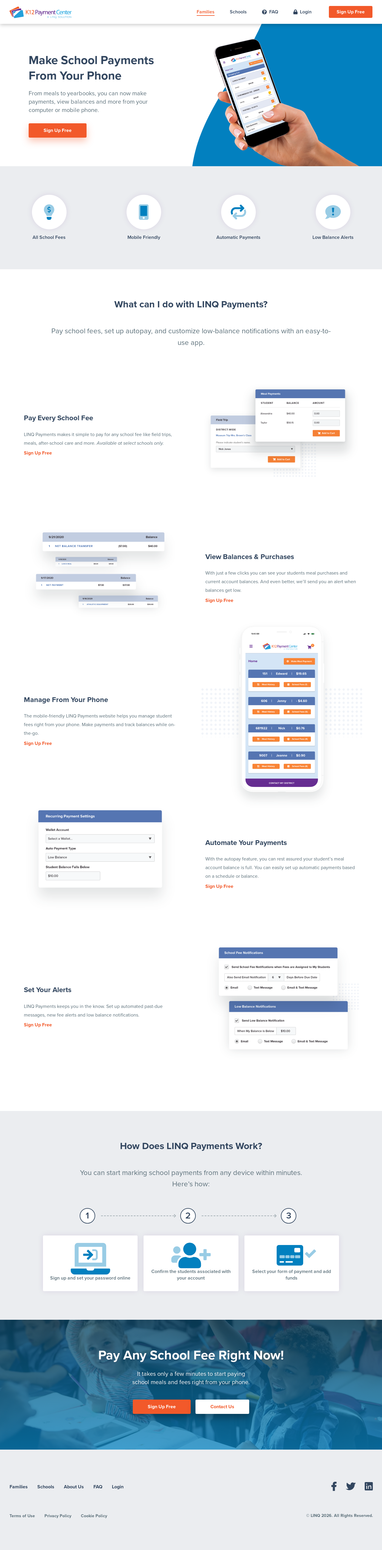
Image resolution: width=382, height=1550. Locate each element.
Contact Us (222, 1407)
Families (206, 12)
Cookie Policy (94, 1515)
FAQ (270, 12)
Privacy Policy (57, 1515)
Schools (238, 12)
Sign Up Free (351, 12)
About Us (74, 1487)
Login (302, 12)
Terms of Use (22, 1515)
